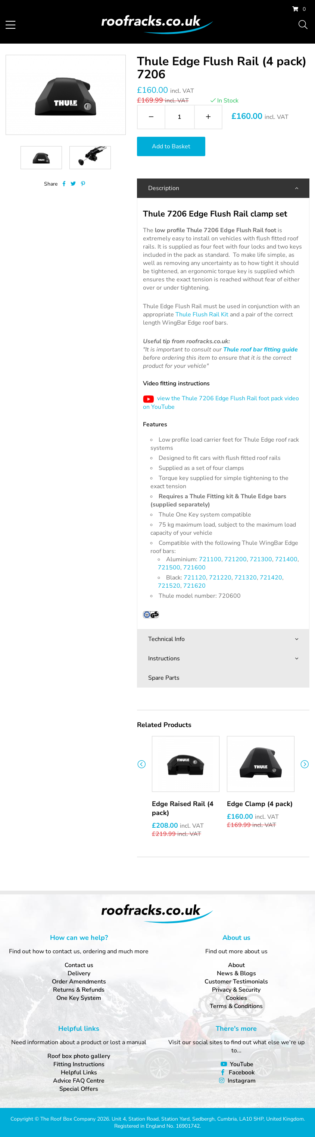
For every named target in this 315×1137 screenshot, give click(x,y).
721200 (235, 559)
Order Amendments (79, 981)
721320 (245, 578)
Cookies (236, 998)
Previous (141, 764)
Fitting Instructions (79, 1064)
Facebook (242, 1072)
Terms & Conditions (236, 1006)
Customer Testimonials (236, 981)
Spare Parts (164, 678)
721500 (169, 567)
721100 (210, 559)
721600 (194, 567)
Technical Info (166, 639)
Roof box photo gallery (78, 1056)
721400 (286, 559)
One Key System (78, 998)
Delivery (79, 973)
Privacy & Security (236, 990)
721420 (271, 578)
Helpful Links (79, 1072)
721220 (220, 578)
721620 (194, 586)
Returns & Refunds (79, 990)
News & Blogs (236, 973)
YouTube (241, 1064)
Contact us (79, 965)
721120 (195, 578)
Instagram (242, 1081)
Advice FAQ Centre (79, 1081)
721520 (169, 586)
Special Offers (78, 1089)
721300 (261, 559)
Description (163, 188)
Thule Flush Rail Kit (201, 314)
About (236, 965)
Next (304, 764)
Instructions (164, 658)
